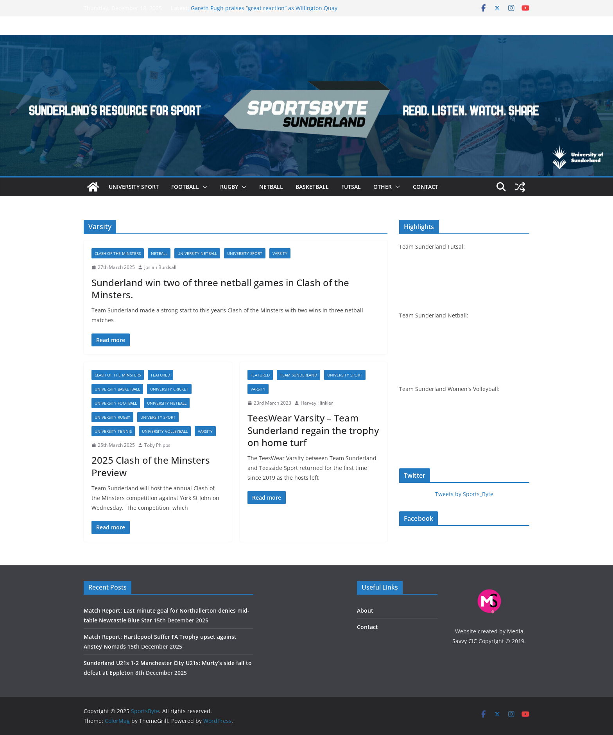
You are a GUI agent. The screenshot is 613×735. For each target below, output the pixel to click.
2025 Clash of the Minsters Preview (150, 466)
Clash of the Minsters (118, 253)
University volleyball (165, 431)
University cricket (169, 389)
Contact (425, 186)
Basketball (312, 186)
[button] (203, 186)
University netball (197, 253)
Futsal (351, 186)
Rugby (229, 186)
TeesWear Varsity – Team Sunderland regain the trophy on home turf (313, 429)
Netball (271, 186)
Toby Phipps (157, 445)
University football (116, 403)
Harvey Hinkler (317, 403)
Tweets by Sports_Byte (464, 494)
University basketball (117, 389)
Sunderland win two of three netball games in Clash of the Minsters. (220, 288)
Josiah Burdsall (160, 267)
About (365, 610)
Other (382, 186)
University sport (134, 186)
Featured (160, 375)
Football (185, 186)
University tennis (113, 431)
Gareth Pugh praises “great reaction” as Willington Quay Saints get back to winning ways (264, 12)
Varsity (279, 253)
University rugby (112, 417)
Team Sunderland (298, 375)
